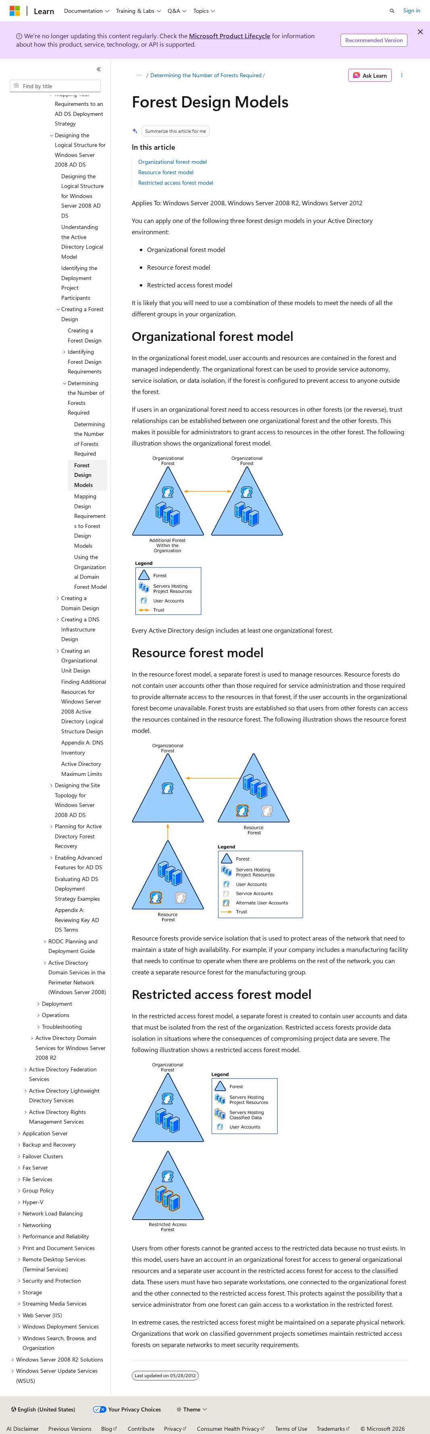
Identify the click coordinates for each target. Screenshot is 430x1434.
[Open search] (392, 11)
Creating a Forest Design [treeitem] (85, 335)
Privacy (173, 1428)
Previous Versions (69, 1428)
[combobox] (55, 86)
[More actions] (402, 75)
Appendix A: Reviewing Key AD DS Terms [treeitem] (77, 919)
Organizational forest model (172, 161)
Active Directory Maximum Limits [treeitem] (81, 769)
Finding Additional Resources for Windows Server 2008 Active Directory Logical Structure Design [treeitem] (83, 706)
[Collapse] (98, 69)
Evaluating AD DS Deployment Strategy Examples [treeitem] (77, 888)
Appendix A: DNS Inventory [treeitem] (82, 747)
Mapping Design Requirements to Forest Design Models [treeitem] (90, 520)
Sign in (411, 10)
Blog (106, 1428)
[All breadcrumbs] (139, 75)
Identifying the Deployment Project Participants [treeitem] (79, 282)
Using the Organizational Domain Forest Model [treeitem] (90, 571)
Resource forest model (165, 172)
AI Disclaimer (22, 1428)
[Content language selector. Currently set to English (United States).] (43, 1409)
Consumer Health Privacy (228, 1428)
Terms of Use (291, 1428)
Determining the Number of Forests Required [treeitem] (89, 439)
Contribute (141, 1428)
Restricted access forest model (175, 182)
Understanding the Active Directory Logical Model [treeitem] (82, 241)
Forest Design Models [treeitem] (83, 475)
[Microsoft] (15, 11)
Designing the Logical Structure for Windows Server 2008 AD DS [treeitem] (82, 195)
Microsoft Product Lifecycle (229, 35)
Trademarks (331, 1428)
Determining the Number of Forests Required (206, 75)
